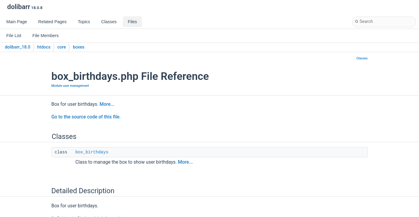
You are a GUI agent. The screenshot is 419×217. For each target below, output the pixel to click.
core (62, 47)
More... (107, 104)
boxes (78, 47)
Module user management (70, 86)
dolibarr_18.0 (17, 47)
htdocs (44, 47)
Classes (362, 58)
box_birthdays (91, 152)
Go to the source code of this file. (86, 117)
